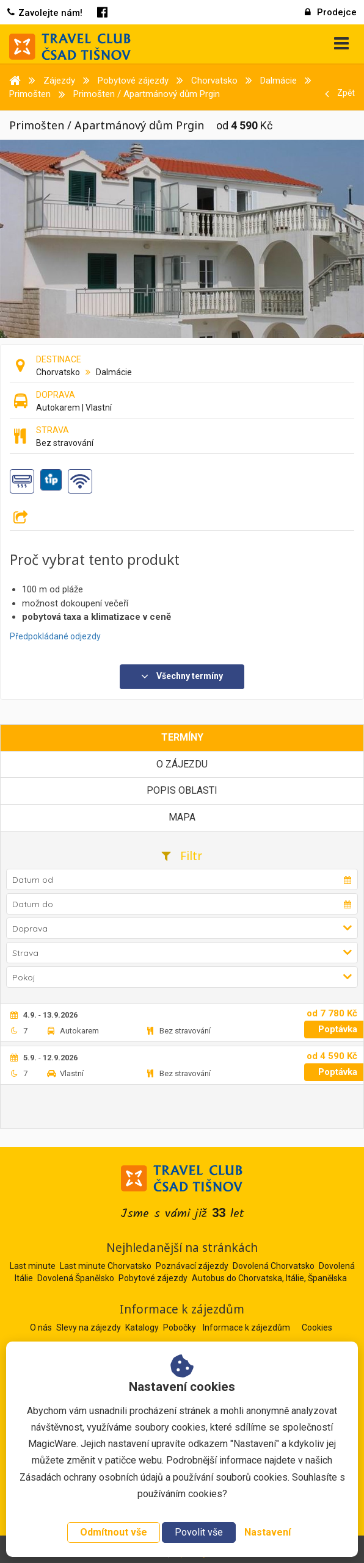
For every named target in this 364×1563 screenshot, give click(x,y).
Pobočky (180, 1327)
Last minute (33, 1266)
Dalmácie (114, 372)
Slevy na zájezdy (89, 1327)
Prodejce (331, 12)
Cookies (317, 1327)
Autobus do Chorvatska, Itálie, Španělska (269, 1278)
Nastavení (267, 1532)
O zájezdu (182, 764)
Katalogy (143, 1327)
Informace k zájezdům (247, 1327)
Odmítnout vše (113, 1532)
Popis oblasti (182, 790)
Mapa (182, 817)
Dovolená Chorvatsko (274, 1266)
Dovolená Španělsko (75, 1278)
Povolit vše (199, 1532)
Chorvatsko (58, 372)
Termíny (182, 737)
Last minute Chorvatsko (105, 1266)
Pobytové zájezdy (152, 1278)
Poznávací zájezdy (192, 1266)
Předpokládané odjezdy (55, 636)
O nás (42, 1327)
